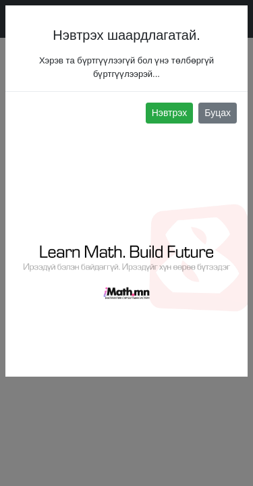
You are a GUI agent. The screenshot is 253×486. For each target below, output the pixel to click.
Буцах (217, 112)
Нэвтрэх (170, 112)
